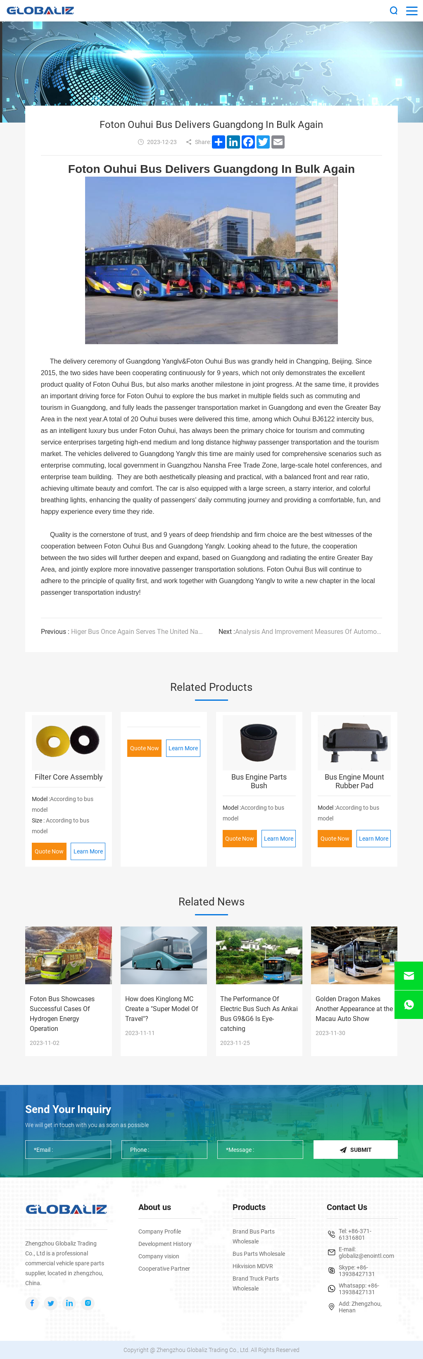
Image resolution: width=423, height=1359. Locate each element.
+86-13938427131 (357, 1270)
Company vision (158, 1256)
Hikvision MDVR (253, 1266)
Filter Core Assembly (69, 777)
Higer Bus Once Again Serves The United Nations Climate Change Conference (123, 632)
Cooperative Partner (164, 1268)
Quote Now (49, 851)
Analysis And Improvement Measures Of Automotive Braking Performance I (301, 632)
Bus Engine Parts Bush (259, 781)
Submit (355, 1149)
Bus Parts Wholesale (259, 1253)
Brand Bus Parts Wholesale (254, 1236)
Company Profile (159, 1231)
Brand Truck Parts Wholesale (256, 1283)
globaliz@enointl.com (366, 1256)
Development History (165, 1244)
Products (249, 1207)
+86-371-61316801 (355, 1234)
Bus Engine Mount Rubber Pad (354, 781)
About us (154, 1207)
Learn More (88, 851)
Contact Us (347, 1207)
